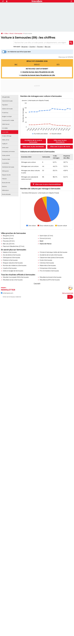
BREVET (37, 64)
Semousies (18, 33)
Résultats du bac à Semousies (13, 280)
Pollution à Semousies (10, 260)
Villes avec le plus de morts (60, 146)
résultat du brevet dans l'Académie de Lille (38, 75)
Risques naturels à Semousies (13, 263)
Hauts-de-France (45, 244)
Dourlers (32, 47)
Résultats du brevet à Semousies (50, 277)
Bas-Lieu (47, 47)
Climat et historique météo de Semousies (53, 252)
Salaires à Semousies (10, 252)
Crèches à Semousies (47, 263)
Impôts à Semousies (10, 268)
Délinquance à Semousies (11, 257)
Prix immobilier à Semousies (49, 271)
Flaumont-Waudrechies (10, 246)
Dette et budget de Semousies (13, 271)
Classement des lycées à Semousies (52, 257)
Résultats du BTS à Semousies (50, 280)
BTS (58, 64)
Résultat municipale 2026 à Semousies (16, 277)
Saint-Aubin (44, 236)
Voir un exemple (67, 293)
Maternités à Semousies (48, 265)
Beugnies (24, 47)
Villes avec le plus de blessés (33, 146)
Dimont (42, 238)
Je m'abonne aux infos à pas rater (16, 51)
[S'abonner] (37, 297)
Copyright (37, 283)
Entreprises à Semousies (48, 268)
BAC (16, 64)
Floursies (40, 47)
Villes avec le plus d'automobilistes (47, 184)
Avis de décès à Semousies (12, 255)
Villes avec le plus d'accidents (60, 141)
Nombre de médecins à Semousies (14, 265)
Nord (11, 33)
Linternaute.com (7, 293)
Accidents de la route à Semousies (33, 141)
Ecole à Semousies (46, 260)
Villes (6, 33)
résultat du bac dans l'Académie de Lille (38, 72)
